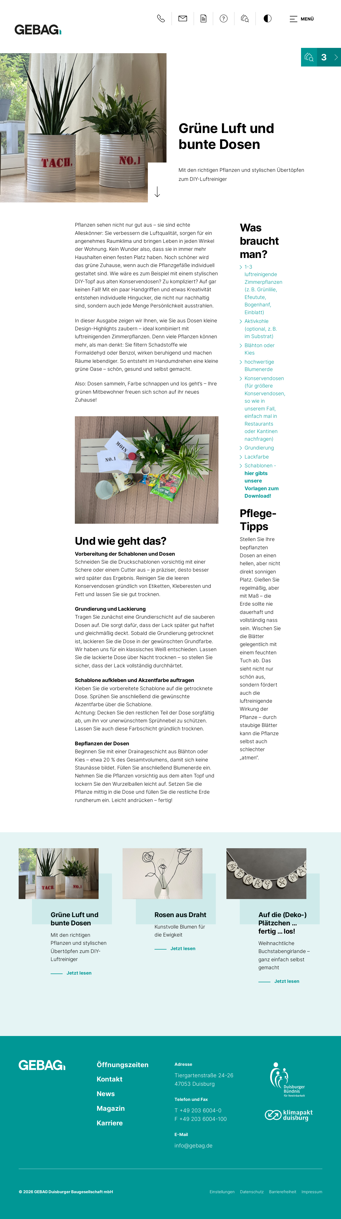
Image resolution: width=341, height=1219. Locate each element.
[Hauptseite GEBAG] (38, 29)
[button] (300, 19)
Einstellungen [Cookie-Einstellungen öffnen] (222, 1191)
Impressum (312, 1191)
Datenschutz (252, 1191)
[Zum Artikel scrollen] (157, 182)
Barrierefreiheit (282, 1191)
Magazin (111, 1110)
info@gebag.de (193, 1145)
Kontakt (110, 1080)
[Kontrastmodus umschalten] (265, 18)
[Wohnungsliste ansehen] (321, 57)
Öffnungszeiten (123, 1065)
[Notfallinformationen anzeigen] (158, 18)
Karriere (110, 1125)
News (106, 1095)
